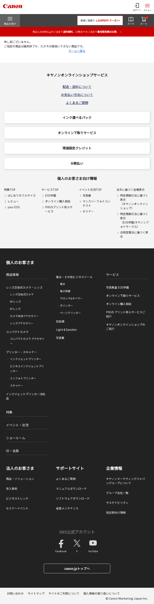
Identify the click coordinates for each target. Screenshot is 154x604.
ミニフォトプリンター (23, 378)
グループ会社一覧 (117, 493)
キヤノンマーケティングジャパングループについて (125, 481)
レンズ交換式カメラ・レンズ (24, 287)
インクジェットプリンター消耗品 (25, 396)
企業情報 (114, 468)
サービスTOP (50, 190)
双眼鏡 (60, 321)
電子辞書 (65, 291)
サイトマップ (36, 593)
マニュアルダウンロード (71, 489)
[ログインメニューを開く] (137, 7)
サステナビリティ (117, 503)
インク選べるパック (77, 117)
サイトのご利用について (64, 593)
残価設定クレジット (77, 148)
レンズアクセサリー (21, 323)
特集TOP (9, 190)
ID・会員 (12, 450)
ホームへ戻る (77, 51)
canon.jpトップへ (77, 568)
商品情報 (12, 274)
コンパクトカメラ (17, 332)
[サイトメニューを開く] (147, 7)
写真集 (60, 338)
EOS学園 (50, 195)
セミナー (88, 211)
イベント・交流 (17, 424)
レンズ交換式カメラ (21, 294)
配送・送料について (77, 86)
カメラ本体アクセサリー (24, 316)
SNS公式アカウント (77, 532)
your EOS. (14, 207)
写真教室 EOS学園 (117, 287)
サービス (112, 274)
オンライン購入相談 (57, 201)
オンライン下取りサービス (77, 132)
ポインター (66, 305)
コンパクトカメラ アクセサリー (27, 341)
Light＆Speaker (66, 330)
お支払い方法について (77, 94)
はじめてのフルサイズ (22, 195)
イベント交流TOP (90, 190)
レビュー (13, 201)
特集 (9, 412)
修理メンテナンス (67, 508)
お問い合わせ (15, 593)
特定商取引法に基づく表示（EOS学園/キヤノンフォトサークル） (134, 220)
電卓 (62, 284)
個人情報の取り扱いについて (101, 593)
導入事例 (11, 489)
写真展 (87, 195)
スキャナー (16, 385)
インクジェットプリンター (25, 359)
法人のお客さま (20, 468)
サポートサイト (70, 468)
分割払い (77, 163)
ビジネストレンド (17, 498)
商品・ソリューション (20, 479)
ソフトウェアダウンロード (73, 498)
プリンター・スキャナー (21, 352)
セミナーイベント (17, 508)
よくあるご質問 (77, 102)
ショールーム (15, 437)
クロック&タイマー (71, 298)
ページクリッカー (70, 313)
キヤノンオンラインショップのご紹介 (125, 326)
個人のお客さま (20, 262)
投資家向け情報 (116, 512)
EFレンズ (15, 309)
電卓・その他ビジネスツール (74, 277)
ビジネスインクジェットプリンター (27, 368)
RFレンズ (15, 301)
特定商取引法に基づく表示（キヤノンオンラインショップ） (134, 201)
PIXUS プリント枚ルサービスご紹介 (125, 314)
